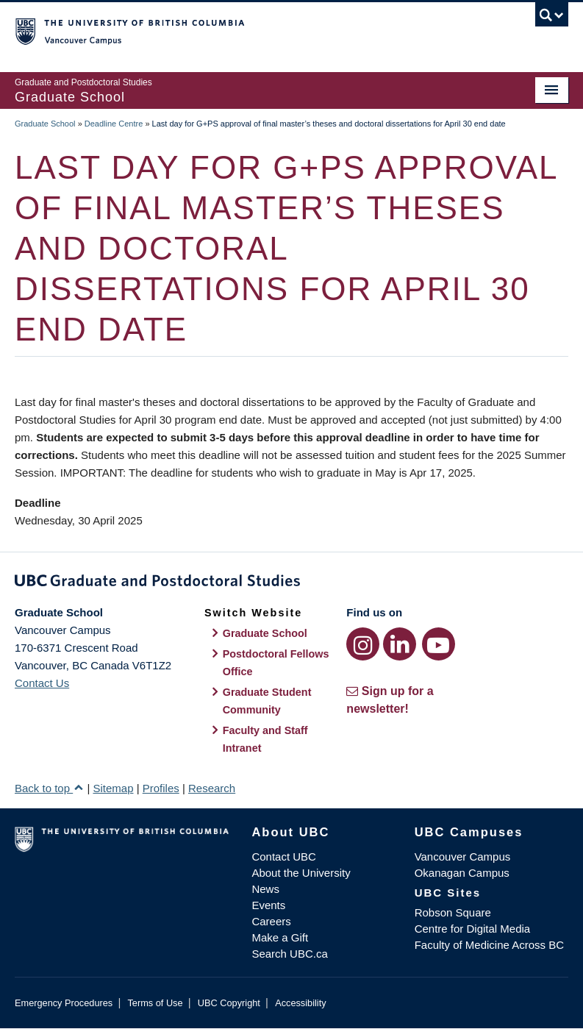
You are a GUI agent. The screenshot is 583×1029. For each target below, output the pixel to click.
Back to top (49, 788)
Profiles (161, 788)
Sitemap (113, 788)
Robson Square (453, 912)
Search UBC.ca (289, 953)
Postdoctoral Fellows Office (276, 662)
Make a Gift (279, 937)
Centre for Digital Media (473, 928)
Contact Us (42, 683)
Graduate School (45, 123)
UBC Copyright (229, 1002)
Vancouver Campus (463, 856)
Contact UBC (283, 856)
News (265, 889)
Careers (270, 921)
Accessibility (300, 1002)
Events (268, 905)
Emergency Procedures (63, 1002)
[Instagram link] (362, 644)
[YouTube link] (438, 644)
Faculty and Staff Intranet (265, 739)
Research (211, 788)
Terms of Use (154, 1002)
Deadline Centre (114, 123)
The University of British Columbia (250, 30)
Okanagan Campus (462, 872)
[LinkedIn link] (399, 644)
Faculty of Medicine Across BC (489, 945)
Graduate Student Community (267, 701)
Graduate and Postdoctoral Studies (291, 583)
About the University (300, 872)
